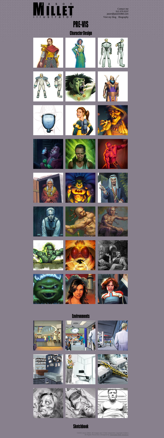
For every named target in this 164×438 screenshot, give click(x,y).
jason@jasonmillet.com (118, 14)
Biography (123, 17)
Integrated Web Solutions (119, 435)
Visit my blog (109, 17)
